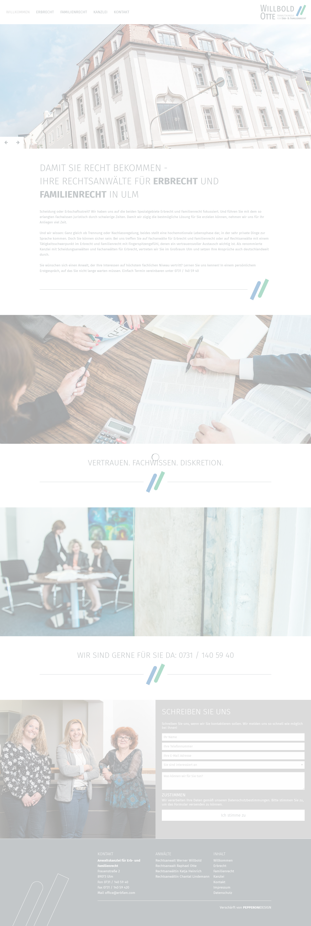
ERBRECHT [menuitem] (45, 12)
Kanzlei (218, 876)
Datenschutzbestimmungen (249, 800)
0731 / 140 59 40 (187, 271)
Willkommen (223, 860)
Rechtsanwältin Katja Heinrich (179, 871)
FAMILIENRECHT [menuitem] (73, 12)
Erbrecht (219, 866)
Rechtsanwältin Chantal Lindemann (182, 876)
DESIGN (265, 907)
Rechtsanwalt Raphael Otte (176, 866)
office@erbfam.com (120, 893)
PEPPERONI (251, 907)
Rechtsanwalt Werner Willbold (179, 860)
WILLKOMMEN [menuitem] (18, 12)
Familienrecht (223, 871)
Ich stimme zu (233, 815)
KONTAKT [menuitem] (121, 12)
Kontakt (219, 882)
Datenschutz (222, 893)
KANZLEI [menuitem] (100, 12)
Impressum (221, 887)
